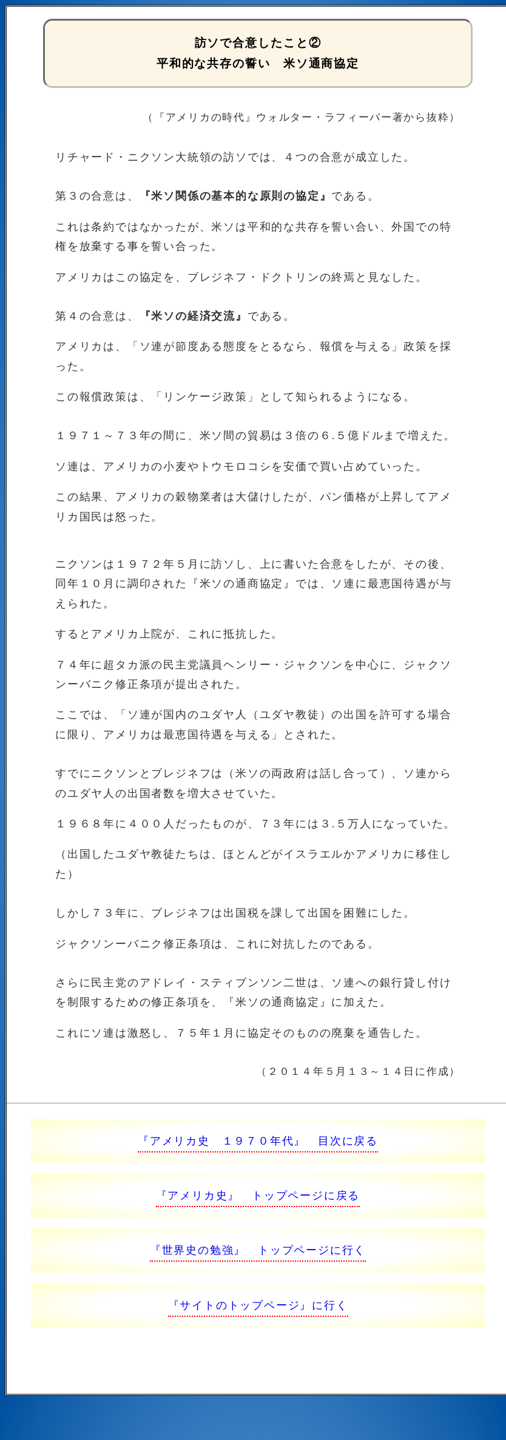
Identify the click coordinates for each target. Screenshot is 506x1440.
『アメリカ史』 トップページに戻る (258, 1195)
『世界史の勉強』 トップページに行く (258, 1250)
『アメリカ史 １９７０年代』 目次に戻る (258, 1141)
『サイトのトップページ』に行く (258, 1305)
